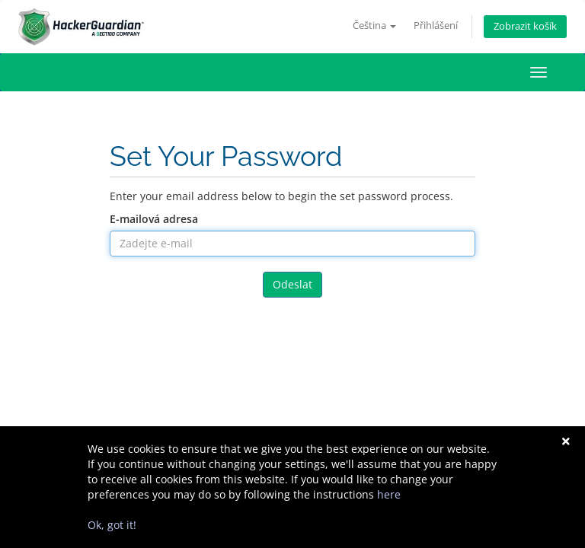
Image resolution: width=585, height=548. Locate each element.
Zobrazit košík (525, 26)
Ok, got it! (112, 525)
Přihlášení (436, 25)
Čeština (374, 25)
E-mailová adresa (154, 219)
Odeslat (292, 284)
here (389, 494)
